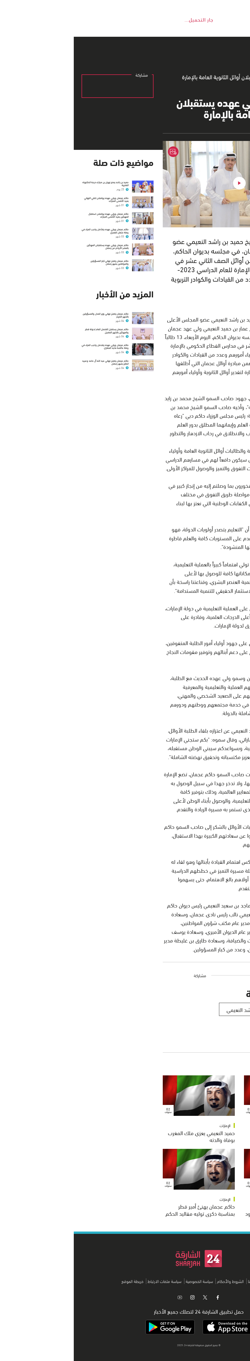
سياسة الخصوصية (125, 1281)
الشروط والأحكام (156, 1281)
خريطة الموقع (59, 1281)
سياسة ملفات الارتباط (91, 1281)
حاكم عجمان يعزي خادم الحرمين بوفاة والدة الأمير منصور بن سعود (206, 1209)
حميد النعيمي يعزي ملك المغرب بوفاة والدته (127, 1136)
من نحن (196, 1281)
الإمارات (232, 1125)
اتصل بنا (180, 1281)
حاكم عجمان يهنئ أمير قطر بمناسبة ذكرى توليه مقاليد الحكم (126, 1209)
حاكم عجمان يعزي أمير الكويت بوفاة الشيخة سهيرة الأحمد (211, 1136)
